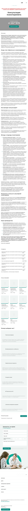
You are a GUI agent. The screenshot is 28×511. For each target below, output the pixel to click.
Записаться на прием (14, 26)
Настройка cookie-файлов (5, 501)
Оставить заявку (7, 448)
